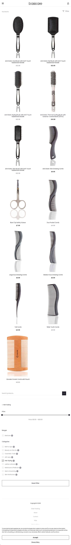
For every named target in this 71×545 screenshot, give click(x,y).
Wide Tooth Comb (53, 327)
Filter (65, 11)
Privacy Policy (35, 542)
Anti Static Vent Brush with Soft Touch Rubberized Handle (18, 169)
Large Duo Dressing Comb (18, 275)
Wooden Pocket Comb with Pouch (18, 379)
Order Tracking (35, 508)
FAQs (35, 520)
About (35, 512)
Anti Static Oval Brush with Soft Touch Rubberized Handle (18, 62)
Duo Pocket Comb (53, 222)
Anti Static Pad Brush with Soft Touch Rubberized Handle (53, 62)
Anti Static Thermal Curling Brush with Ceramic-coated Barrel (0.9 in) (53, 115)
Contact (35, 516)
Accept (35, 537)
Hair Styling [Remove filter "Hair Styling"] (6, 404)
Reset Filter (35, 483)
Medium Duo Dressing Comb (53, 275)
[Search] (64, 393)
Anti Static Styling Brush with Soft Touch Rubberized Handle (18, 115)
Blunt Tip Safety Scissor (18, 222)
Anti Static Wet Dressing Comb (53, 169)
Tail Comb (18, 327)
